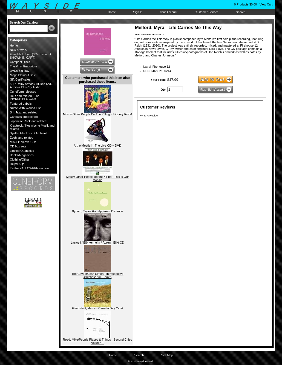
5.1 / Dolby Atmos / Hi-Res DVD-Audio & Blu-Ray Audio (31, 85)
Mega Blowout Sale (23, 75)
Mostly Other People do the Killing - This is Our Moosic (97, 178)
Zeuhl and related (21, 137)
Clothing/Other (19, 159)
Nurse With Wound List (25, 108)
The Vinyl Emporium (23, 66)
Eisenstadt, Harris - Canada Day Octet (97, 308)
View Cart (266, 4)
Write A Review (149, 115)
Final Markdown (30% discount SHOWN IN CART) (30, 56)
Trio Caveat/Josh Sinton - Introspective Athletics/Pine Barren (97, 275)
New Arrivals (18, 50)
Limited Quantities (22, 150)
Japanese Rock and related (28, 121)
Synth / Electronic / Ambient (28, 133)
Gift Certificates (20, 79)
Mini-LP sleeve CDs (23, 142)
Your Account (168, 12)
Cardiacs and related (24, 116)
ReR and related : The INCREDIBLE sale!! (24, 97)
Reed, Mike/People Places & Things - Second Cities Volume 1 (97, 341)
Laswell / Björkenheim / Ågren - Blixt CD (97, 242)
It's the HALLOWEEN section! (30, 168)
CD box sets (18, 146)
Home (112, 12)
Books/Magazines (22, 155)
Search (240, 12)
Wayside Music (47, 8)
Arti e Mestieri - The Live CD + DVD (97, 145)
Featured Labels (21, 103)
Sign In (137, 12)
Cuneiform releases (23, 91)
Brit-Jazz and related (24, 112)
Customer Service (206, 12)
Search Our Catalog (24, 22)
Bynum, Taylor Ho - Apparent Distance (97, 211)
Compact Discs (20, 62)
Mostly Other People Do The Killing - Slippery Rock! (97, 114)
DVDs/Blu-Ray (19, 70)
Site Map (167, 355)
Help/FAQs (17, 164)
